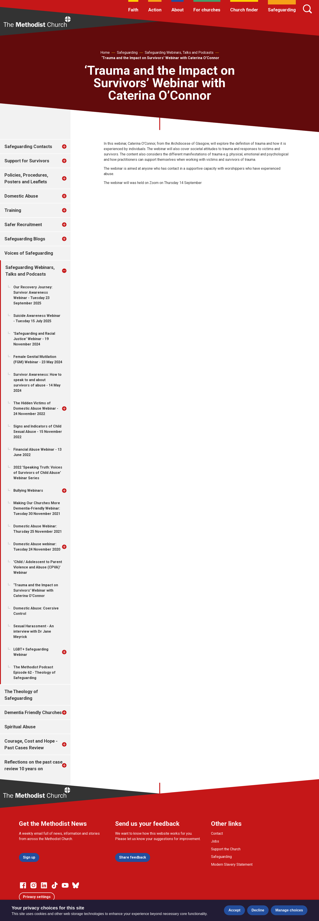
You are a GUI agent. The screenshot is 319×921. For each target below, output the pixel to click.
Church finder (244, 9)
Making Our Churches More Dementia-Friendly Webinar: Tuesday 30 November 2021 (36, 508)
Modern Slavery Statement (232, 864)
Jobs (215, 841)
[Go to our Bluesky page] (76, 885)
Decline (258, 910)
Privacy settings (37, 897)
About (177, 9)
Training (12, 210)
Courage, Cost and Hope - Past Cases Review (31, 744)
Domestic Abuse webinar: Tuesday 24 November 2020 (36, 546)
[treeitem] (68, 146)
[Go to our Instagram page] (33, 885)
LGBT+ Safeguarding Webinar (30, 652)
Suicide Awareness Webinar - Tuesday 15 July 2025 (36, 318)
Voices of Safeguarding (28, 253)
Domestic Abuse (21, 196)
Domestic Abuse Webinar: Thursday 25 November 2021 (37, 529)
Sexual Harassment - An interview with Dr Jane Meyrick (33, 631)
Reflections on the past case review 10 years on (33, 765)
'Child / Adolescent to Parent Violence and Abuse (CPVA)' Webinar (37, 567)
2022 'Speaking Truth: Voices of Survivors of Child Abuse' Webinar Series (37, 472)
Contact (217, 833)
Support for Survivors (26, 160)
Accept (234, 910)
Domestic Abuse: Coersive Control (36, 611)
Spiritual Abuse (19, 726)
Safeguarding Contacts (28, 146)
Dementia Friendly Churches (33, 712)
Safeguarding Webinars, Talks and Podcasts (179, 52)
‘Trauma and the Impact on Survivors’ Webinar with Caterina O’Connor (160, 58)
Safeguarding (282, 9)
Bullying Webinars (28, 490)
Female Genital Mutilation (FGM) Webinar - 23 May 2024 (37, 359)
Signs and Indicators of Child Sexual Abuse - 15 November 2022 (37, 431)
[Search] (307, 8)
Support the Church (225, 849)
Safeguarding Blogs (24, 239)
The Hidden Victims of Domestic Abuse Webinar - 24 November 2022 (35, 408)
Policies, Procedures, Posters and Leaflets (26, 178)
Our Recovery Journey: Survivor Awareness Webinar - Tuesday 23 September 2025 (32, 295)
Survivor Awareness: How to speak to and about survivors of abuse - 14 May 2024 (37, 382)
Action (155, 9)
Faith (133, 9)
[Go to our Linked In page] (44, 885)
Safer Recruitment (23, 224)
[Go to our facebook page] (23, 885)
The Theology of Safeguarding (21, 695)
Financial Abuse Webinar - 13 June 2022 (37, 452)
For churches (206, 9)
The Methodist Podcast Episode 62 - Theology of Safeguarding (34, 672)
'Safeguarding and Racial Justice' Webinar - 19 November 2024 (34, 338)
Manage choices (289, 910)
